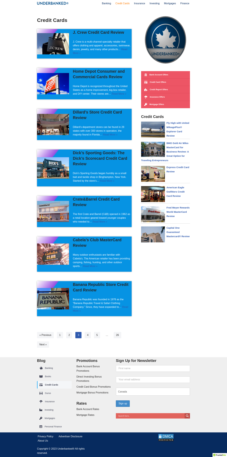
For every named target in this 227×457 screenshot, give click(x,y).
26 (117, 335)
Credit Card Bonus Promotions (93, 386)
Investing (154, 3)
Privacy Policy (45, 436)
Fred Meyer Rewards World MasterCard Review (178, 211)
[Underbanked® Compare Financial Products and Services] (53, 3)
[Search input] (151, 416)
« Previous (45, 335)
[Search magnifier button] (187, 416)
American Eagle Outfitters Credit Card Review (175, 191)
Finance (184, 3)
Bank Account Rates (87, 409)
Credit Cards (122, 3)
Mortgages (170, 3)
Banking (106, 3)
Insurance (139, 3)
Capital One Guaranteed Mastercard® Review (178, 232)
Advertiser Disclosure (70, 436)
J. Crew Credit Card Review (98, 32)
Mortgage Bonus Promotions (92, 392)
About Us (43, 440)
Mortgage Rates (85, 415)
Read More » (119, 93)
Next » (43, 344)
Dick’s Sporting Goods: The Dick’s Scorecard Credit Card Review (100, 158)
